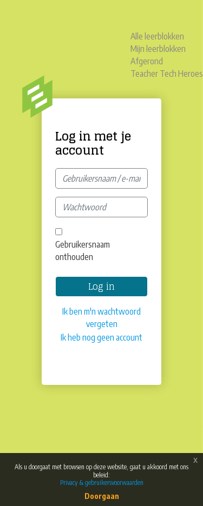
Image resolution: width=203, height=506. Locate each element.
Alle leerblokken (157, 36)
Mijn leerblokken (158, 48)
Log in (101, 286)
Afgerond (146, 61)
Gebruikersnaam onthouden (82, 250)
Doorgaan (101, 496)
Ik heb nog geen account (101, 337)
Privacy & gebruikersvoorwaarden (101, 482)
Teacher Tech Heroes (166, 73)
